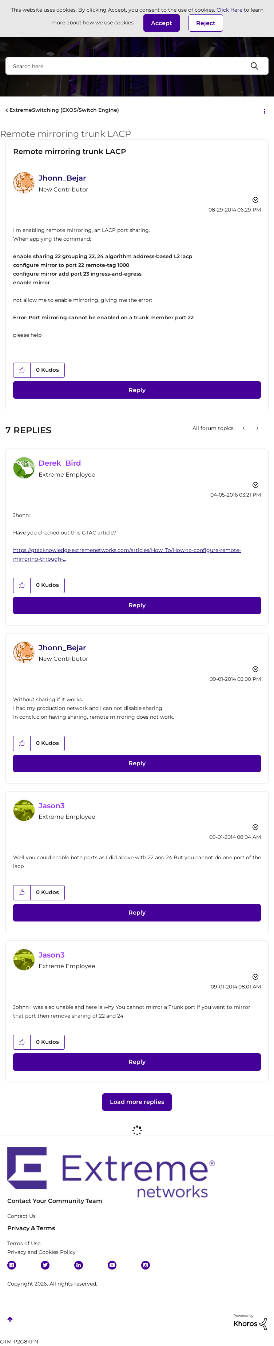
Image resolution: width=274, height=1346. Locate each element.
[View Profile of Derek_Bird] (60, 463)
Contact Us (21, 1216)
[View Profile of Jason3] (52, 805)
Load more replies (137, 1101)
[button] (161, 23)
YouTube (112, 1265)
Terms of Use (23, 1243)
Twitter (45, 1265)
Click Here (229, 10)
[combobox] (137, 66)
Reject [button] (205, 23)
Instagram (145, 1265)
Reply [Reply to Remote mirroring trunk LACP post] (137, 390)
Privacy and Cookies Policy (41, 1252)
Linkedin (78, 1265)
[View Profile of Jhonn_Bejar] (62, 178)
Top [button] (10, 1319)
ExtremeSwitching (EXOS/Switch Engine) (64, 110)
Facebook (11, 1265)
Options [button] (264, 110)
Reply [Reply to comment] (137, 605)
